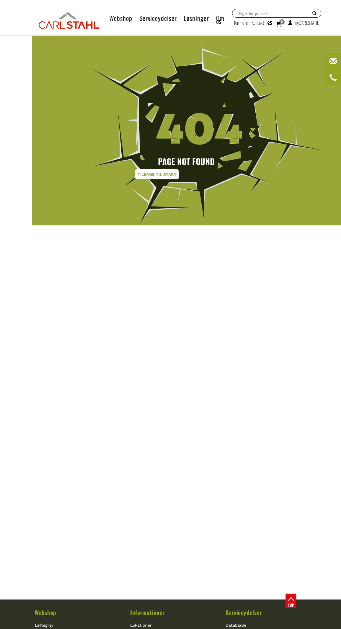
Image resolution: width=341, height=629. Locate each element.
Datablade (236, 625)
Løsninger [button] (196, 18)
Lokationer (141, 625)
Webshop (45, 612)
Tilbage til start (157, 174)
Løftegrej (44, 625)
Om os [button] (220, 19)
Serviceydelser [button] (158, 18)
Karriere (241, 22)
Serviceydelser (244, 612)
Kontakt (258, 22)
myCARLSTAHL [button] (303, 22)
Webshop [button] (120, 18)
